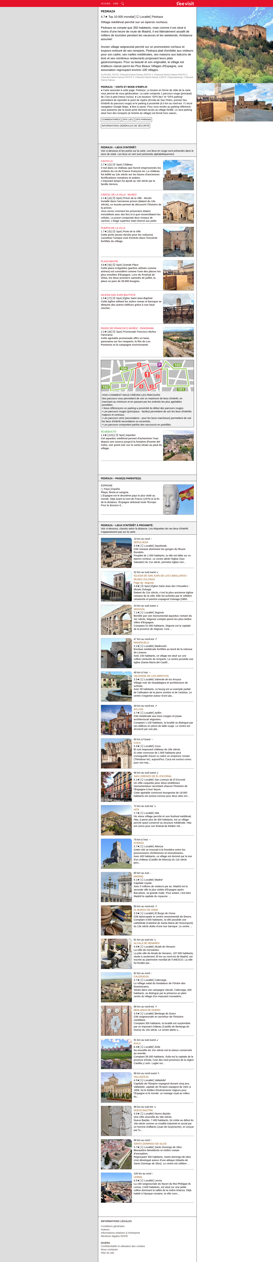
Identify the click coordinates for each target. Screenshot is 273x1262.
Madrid (138, 876)
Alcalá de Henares (147, 943)
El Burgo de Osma (146, 909)
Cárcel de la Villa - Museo (118, 194)
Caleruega (141, 976)
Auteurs (105, 1229)
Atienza (139, 843)
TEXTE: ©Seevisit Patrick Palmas (127, 74)
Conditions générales (112, 1226)
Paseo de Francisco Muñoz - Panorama (127, 328)
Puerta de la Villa (113, 228)
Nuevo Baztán (143, 1110)
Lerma (138, 1177)
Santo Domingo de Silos (150, 1143)
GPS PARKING (143, 119)
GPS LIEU (128, 119)
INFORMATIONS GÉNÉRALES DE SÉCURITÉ (125, 125)
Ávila (137, 1043)
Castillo (107, 161)
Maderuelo (141, 642)
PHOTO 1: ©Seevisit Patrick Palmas (160, 74)
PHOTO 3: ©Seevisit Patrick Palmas (141, 77)
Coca (137, 742)
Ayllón (138, 709)
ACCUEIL (106, 3)
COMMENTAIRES (111, 119)
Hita (136, 809)
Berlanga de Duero (147, 1010)
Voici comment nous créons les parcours (131, 395)
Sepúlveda (141, 542)
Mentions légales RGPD (114, 1236)
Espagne (106, 485)
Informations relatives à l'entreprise (120, 1232)
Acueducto (108, 431)
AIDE (115, 3)
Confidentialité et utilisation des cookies (123, 1246)
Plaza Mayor (109, 261)
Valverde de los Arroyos (151, 676)
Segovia (139, 609)
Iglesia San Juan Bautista (118, 294)
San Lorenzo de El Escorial (153, 776)
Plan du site (107, 1252)
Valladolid (141, 1076)
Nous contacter (109, 1249)
